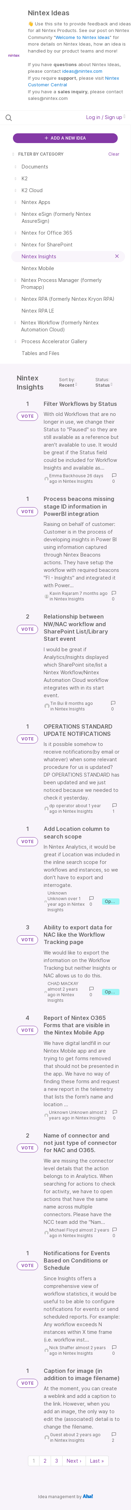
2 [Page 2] (45, 1461)
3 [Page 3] (56, 1461)
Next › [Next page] (74, 1461)
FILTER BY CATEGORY (37, 154)
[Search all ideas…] (41, 117)
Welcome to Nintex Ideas (83, 37)
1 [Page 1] (33, 1461)
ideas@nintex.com (82, 71)
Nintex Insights (78, 481)
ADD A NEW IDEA (65, 138)
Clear (113, 154)
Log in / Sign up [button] (105, 117)
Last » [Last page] (97, 1461)
